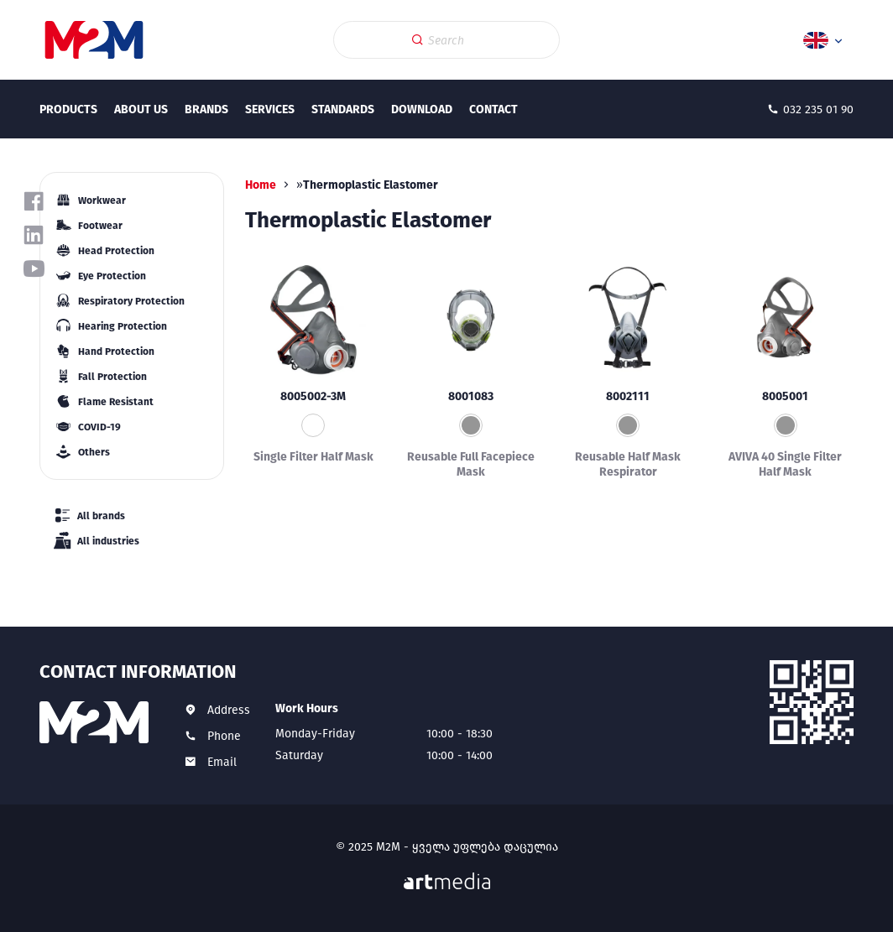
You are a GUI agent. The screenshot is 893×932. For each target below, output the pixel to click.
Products (68, 109)
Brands (206, 109)
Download (421, 109)
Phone (224, 736)
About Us (141, 109)
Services (270, 109)
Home (260, 185)
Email (222, 762)
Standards (342, 109)
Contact (493, 109)
